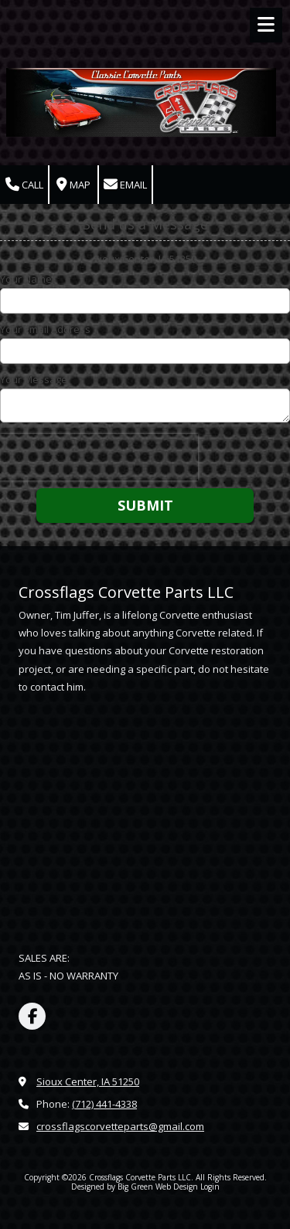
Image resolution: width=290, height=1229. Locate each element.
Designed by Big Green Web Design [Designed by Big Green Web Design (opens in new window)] (134, 1186)
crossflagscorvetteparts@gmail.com (120, 1126)
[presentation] (99, 457)
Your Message (33, 379)
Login (210, 1186)
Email (125, 185)
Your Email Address (45, 329)
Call (24, 185)
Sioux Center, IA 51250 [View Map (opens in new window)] (87, 1081)
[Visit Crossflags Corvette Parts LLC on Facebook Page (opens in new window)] (32, 1016)
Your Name (26, 279)
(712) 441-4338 (104, 1104)
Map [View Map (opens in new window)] (73, 185)
